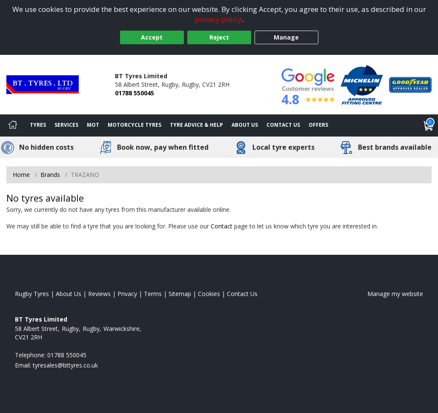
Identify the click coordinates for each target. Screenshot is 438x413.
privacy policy (218, 19)
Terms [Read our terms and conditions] (153, 294)
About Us (245, 124)
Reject (219, 37)
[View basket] (428, 125)
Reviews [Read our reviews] (99, 294)
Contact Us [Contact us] (283, 124)
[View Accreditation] (362, 84)
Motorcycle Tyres (134, 124)
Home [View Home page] (21, 175)
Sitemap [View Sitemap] (180, 294)
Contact (221, 226)
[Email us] (65, 365)
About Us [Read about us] (68, 294)
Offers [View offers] (318, 124)
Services (66, 124)
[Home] (13, 125)
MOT (93, 124)
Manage (286, 37)
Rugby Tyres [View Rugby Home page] (32, 294)
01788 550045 (134, 93)
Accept (152, 37)
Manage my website (395, 294)
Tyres (38, 124)
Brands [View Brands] (50, 175)
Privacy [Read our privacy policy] (127, 294)
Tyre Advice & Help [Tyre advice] (196, 124)
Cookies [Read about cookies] (209, 294)
